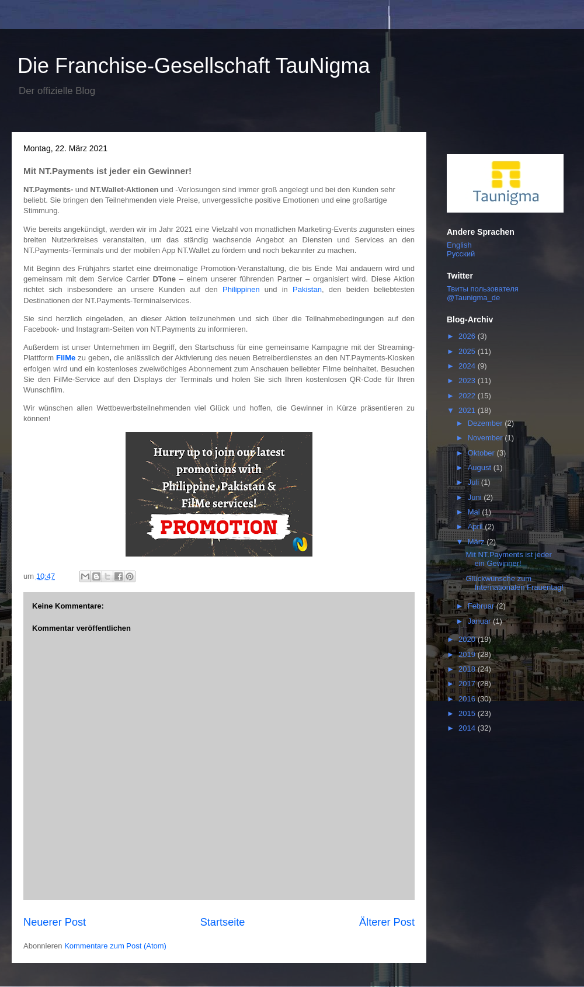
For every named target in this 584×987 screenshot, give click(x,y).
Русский (461, 253)
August (480, 467)
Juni (476, 497)
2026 (468, 336)
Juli (474, 482)
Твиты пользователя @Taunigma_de (483, 293)
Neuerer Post (54, 922)
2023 (468, 380)
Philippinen (241, 289)
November (486, 437)
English (459, 245)
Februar (482, 606)
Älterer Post (387, 922)
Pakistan (307, 289)
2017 (468, 683)
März (477, 541)
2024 (468, 366)
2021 (468, 410)
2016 (468, 698)
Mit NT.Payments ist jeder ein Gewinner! (508, 559)
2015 (468, 713)
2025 (468, 351)
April (476, 526)
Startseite (222, 922)
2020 (468, 639)
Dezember (486, 423)
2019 (468, 654)
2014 (468, 728)
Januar (480, 621)
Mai (475, 512)
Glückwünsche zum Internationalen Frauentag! (514, 583)
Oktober (482, 453)
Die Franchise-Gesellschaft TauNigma (194, 66)
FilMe (65, 357)
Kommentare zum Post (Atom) (115, 945)
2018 (468, 669)
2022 (468, 395)
